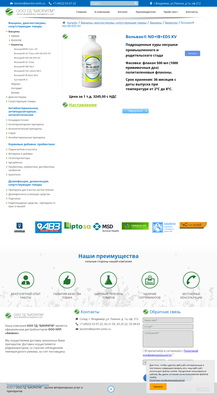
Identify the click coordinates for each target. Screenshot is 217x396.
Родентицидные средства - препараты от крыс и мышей (32, 204)
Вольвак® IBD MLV (24, 66)
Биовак (15, 92)
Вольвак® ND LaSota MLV (27, 70)
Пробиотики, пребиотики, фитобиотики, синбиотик (31, 168)
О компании (102, 11)
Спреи (12, 133)
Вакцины (14, 31)
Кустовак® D (21, 79)
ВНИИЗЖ (16, 40)
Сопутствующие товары (22, 101)
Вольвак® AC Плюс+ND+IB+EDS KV (32, 53)
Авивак (15, 35)
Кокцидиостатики (18, 120)
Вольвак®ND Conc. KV (26, 49)
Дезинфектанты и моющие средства (29, 194)
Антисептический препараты (25, 128)
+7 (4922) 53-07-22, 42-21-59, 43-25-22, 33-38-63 (110, 324)
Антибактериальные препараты (26, 137)
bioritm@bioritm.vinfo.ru (95, 329)
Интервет (16, 88)
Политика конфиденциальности (28, 385)
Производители (146, 11)
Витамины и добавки (20, 153)
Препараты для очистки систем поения (30, 189)
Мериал (15, 83)
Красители (14, 174)
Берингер (17, 44)
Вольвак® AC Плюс (24, 62)
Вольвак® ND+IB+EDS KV (27, 57)
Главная (81, 11)
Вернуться (135, 111)
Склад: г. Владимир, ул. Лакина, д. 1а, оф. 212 (109, 319)
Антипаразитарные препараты (26, 124)
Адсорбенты (15, 162)
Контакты (192, 11)
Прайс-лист (171, 11)
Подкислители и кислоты (22, 149)
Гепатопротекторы (19, 158)
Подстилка (14, 198)
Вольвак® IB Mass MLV (26, 75)
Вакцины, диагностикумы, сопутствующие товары (114, 22)
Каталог (123, 11)
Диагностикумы (17, 97)
